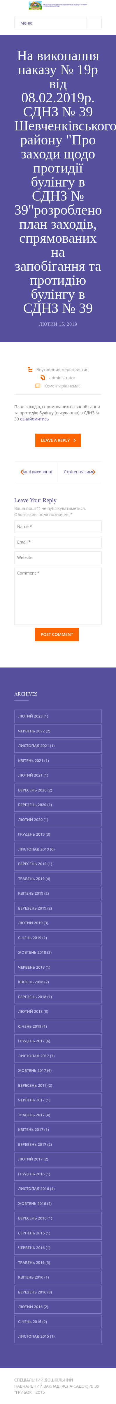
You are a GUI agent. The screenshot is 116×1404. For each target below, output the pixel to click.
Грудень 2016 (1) (34, 1174)
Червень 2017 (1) (34, 1100)
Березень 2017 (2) (35, 1144)
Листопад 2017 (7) (36, 1055)
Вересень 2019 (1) (35, 863)
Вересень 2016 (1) (35, 1218)
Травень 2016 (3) (34, 1262)
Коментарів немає (62, 386)
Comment (28, 573)
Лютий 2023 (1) (33, 716)
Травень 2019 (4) (34, 878)
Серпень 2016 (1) (34, 1233)
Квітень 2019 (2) (33, 893)
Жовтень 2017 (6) (35, 1070)
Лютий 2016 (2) (33, 1306)
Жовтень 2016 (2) (35, 1203)
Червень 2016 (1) (34, 1247)
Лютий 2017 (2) (33, 1159)
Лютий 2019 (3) (33, 922)
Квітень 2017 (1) (33, 1129)
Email (24, 542)
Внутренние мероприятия (62, 369)
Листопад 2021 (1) (36, 745)
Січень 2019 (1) (32, 937)
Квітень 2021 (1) (33, 760)
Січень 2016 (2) (32, 1321)
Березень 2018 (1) (35, 996)
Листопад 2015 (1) (36, 1336)
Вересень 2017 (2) (35, 1085)
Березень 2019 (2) (35, 908)
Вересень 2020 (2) (35, 790)
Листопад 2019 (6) (36, 849)
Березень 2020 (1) (35, 804)
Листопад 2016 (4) (36, 1188)
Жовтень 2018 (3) (35, 952)
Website (24, 557)
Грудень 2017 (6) (34, 1040)
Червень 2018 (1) (34, 967)
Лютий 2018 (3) (33, 1011)
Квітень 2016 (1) (33, 1277)
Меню (60, 23)
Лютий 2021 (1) (33, 775)
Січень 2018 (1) (32, 1026)
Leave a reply (58, 440)
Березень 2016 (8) (35, 1292)
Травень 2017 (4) (34, 1114)
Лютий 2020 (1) (33, 819)
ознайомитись (34, 419)
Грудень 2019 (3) (34, 834)
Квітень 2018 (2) (33, 981)
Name (24, 526)
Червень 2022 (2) (34, 731)
